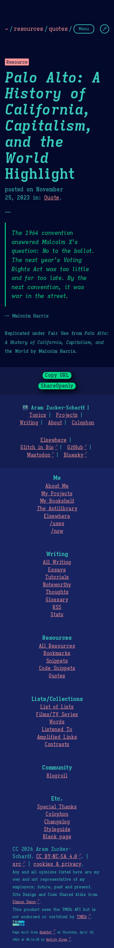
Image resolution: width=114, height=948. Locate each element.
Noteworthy (57, 585)
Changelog (57, 822)
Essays (57, 570)
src (16, 864)
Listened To (57, 730)
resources (28, 28)
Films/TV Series (57, 715)
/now (57, 531)
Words (56, 722)
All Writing (57, 562)
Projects (67, 415)
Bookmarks (57, 653)
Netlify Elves (56, 940)
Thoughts (57, 592)
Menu (84, 28)
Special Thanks (57, 807)
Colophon (83, 423)
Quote (51, 197)
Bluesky (74, 455)
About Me (56, 486)
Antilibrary (57, 509)
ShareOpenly (57, 386)
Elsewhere (53, 440)
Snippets (57, 661)
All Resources (57, 646)
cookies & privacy (57, 864)
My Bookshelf (57, 501)
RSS (57, 607)
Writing (29, 423)
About (55, 423)
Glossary (57, 600)
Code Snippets (57, 668)
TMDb (82, 916)
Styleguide (57, 829)
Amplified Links (57, 737)
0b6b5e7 (46, 932)
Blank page (57, 837)
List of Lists (57, 707)
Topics (37, 415)
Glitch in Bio (37, 447)
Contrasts (57, 744)
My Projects (56, 494)
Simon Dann (24, 902)
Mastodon (38, 455)
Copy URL (57, 375)
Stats (56, 615)
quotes (58, 28)
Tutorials (57, 577)
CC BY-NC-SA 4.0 (56, 857)
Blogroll (57, 776)
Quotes (57, 676)
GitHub (75, 447)
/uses (57, 524)
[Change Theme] (104, 29)
